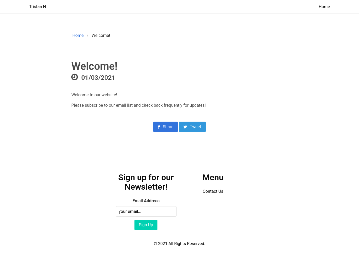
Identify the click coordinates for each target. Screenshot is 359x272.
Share (165, 126)
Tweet (192, 126)
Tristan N (37, 6)
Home (324, 6)
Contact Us (213, 191)
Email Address (145, 200)
